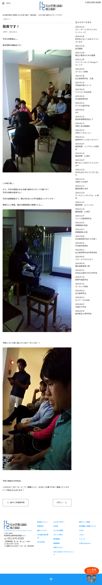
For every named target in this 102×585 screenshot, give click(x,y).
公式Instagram (84, 543)
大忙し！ (62, 502)
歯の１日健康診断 (15, 502)
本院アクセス (58, 547)
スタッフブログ (51, 6)
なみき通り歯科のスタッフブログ (50, 15)
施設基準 (56, 543)
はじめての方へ (58, 522)
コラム (81, 534)
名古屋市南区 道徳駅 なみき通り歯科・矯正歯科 (19, 15)
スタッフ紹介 (58, 534)
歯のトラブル (42, 530)
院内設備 (56, 539)
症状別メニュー (42, 522)
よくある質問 (58, 530)
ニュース (82, 539)
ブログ (81, 530)
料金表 (55, 526)
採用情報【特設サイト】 (87, 526)
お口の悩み (41, 542)
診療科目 (40, 526)
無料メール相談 (84, 522)
